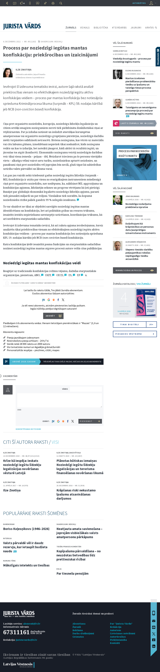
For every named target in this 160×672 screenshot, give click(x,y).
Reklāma (77, 630)
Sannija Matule (120, 51)
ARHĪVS (149, 27)
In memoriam (8, 524)
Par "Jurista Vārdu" (121, 623)
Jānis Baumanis (132, 196)
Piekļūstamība (118, 639)
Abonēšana (78, 623)
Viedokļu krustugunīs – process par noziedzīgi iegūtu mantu (132, 60)
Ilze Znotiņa (23, 69)
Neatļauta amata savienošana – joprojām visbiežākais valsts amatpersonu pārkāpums (79, 533)
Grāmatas (78, 636)
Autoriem (115, 630)
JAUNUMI (136, 27)
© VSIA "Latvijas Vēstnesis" (88, 654)
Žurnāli (76, 626)
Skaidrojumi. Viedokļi (51, 41)
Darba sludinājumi (83, 633)
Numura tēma (9, 561)
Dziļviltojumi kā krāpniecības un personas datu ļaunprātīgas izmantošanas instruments (140, 228)
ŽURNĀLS (71, 27)
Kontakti (115, 642)
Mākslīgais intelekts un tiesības (26, 565)
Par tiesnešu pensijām (72, 573)
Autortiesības (118, 636)
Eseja (58, 569)
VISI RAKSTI (135, 133)
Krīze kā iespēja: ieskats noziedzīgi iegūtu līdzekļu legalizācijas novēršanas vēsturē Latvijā (22, 467)
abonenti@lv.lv (31, 623)
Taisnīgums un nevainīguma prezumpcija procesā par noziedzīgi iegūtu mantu (140, 110)
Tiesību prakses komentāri (68, 546)
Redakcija (116, 626)
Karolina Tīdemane (134, 216)
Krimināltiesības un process (135, 270)
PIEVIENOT (86, 421)
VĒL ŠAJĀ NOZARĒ (122, 188)
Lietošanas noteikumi (122, 633)
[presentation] (86, 413)
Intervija (7, 538)
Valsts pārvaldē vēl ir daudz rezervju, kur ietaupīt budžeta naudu (25, 547)
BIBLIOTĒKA (101, 27)
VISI (55, 442)
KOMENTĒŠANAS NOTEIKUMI (28, 429)
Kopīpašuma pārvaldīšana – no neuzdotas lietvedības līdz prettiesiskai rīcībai (78, 555)
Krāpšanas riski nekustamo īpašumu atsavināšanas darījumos (76, 494)
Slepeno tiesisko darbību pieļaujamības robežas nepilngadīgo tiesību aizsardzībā (139, 254)
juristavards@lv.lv (26, 639)
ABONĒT (50, 316)
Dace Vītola (75, 452)
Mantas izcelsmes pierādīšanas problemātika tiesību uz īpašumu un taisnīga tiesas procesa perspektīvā (140, 84)
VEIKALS (85, 27)
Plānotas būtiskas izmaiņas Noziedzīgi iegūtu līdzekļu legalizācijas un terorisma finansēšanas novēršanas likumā (79, 467)
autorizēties (139, 3)
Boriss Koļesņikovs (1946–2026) (26, 529)
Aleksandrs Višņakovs (135, 242)
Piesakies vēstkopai (134, 334)
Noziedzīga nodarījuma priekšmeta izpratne (138, 205)
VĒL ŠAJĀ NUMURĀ (123, 42)
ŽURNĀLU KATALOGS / (132, 283)
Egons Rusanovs (133, 70)
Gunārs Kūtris (132, 99)
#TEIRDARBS (119, 27)
